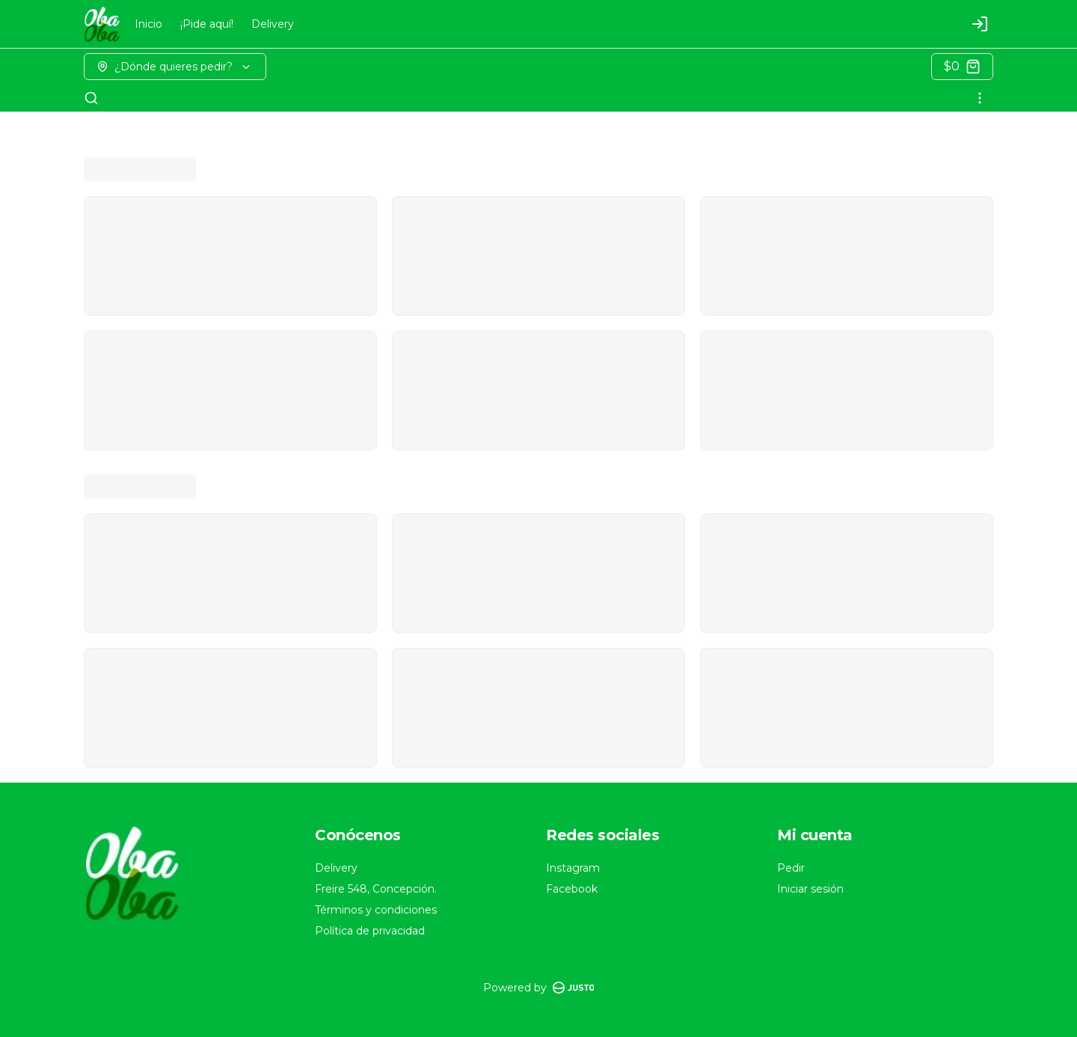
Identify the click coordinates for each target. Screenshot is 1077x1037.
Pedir (791, 868)
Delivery (272, 24)
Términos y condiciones (376, 910)
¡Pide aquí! (206, 24)
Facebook (572, 889)
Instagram (573, 868)
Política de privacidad (370, 930)
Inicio (148, 24)
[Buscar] (91, 98)
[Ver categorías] (979, 98)
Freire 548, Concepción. (376, 889)
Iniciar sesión (810, 889)
